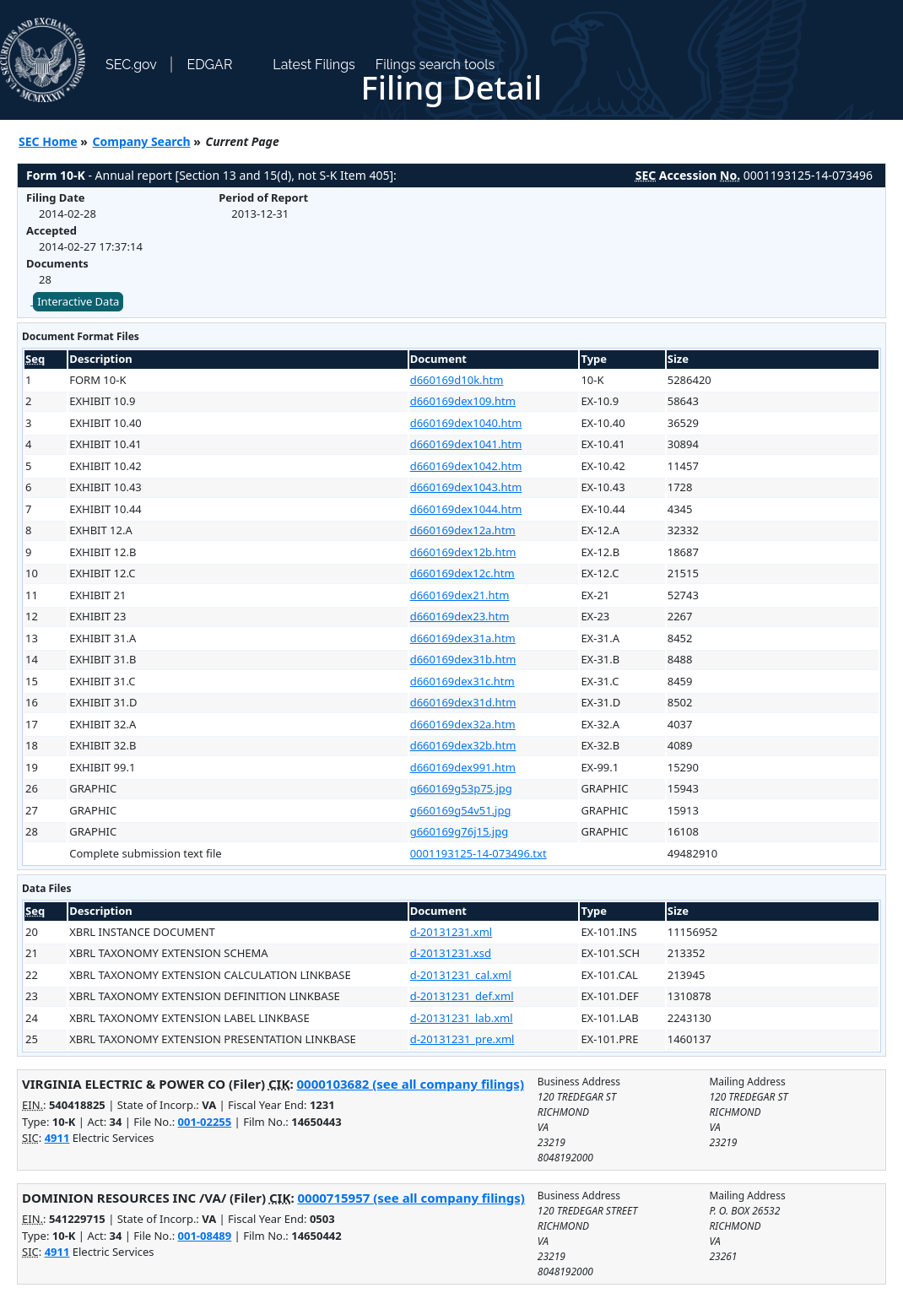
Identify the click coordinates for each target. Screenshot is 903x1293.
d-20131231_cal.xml (460, 974)
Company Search (142, 141)
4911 (57, 1137)
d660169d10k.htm (457, 379)
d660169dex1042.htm (466, 465)
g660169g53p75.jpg (461, 788)
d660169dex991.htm (463, 767)
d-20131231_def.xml (462, 996)
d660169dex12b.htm (463, 552)
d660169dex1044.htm (466, 509)
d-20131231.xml (451, 931)
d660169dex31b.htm (463, 659)
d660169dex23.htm (460, 616)
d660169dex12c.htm (462, 573)
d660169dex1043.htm (466, 487)
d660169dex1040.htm (466, 422)
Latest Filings (313, 65)
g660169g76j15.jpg (459, 831)
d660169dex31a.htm (463, 638)
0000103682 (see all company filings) (410, 1083)
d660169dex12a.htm (463, 530)
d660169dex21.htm (460, 595)
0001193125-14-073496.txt (478, 853)
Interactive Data (78, 301)
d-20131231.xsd (450, 952)
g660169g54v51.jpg (460, 810)
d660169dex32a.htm (463, 724)
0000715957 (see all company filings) (411, 1197)
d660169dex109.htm (463, 400)
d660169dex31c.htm (462, 681)
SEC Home (48, 141)
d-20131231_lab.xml (461, 1017)
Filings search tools (435, 65)
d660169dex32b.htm (463, 745)
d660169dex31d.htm (463, 702)
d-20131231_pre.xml (462, 1039)
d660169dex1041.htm (466, 444)
